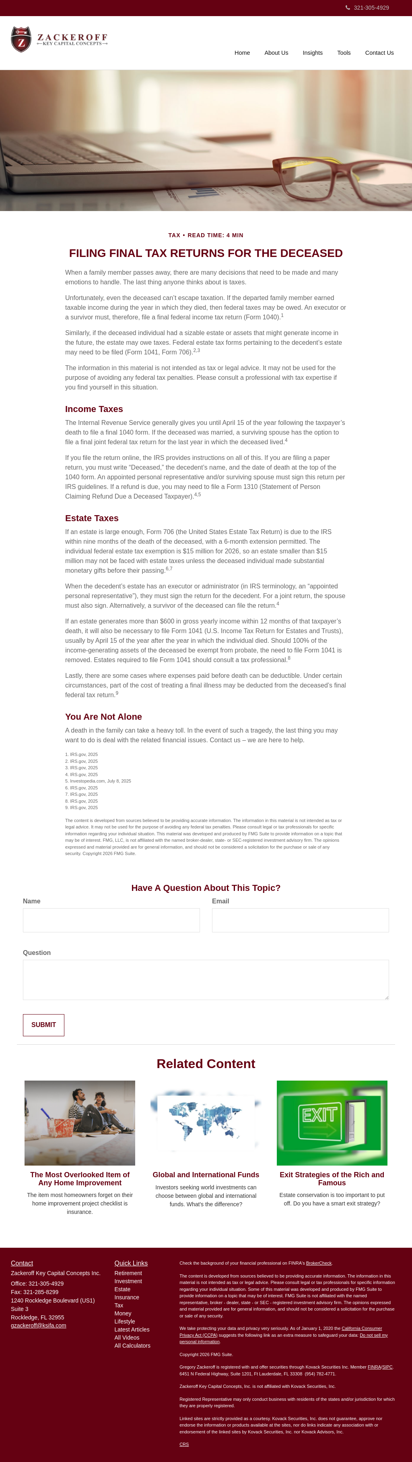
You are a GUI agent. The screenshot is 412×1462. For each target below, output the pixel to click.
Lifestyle (125, 1321)
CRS (184, 1444)
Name (32, 901)
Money (123, 1313)
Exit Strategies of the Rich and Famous (332, 1179)
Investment (128, 1281)
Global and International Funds (205, 1175)
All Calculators (132, 1345)
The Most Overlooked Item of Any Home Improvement (80, 1179)
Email (220, 901)
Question (37, 952)
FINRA (374, 1367)
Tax (119, 1305)
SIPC (387, 1367)
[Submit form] (43, 1025)
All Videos (127, 1337)
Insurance (127, 1297)
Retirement (128, 1273)
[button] (276, 42)
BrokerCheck (319, 1263)
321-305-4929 (367, 7)
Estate (123, 1289)
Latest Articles (132, 1329)
